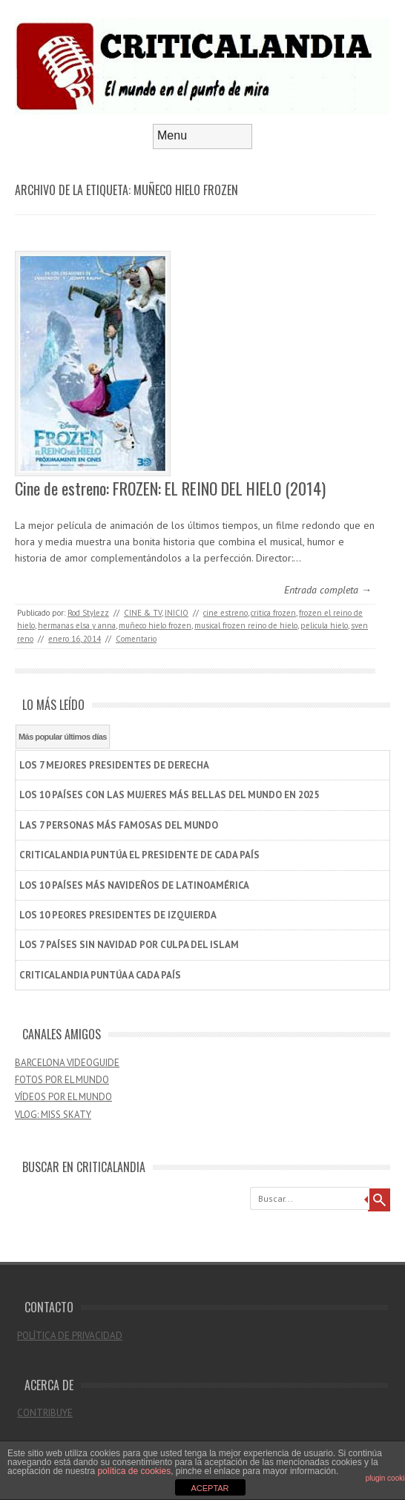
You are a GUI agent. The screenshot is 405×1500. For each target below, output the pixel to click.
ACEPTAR (209, 1488)
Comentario (136, 639)
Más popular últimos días (63, 736)
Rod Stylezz (88, 613)
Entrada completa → (328, 589)
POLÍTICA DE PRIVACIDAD (69, 1335)
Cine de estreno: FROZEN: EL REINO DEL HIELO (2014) (170, 488)
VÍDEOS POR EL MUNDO (63, 1097)
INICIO (176, 613)
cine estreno (225, 613)
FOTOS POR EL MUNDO (62, 1079)
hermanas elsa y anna (77, 625)
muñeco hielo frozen (155, 625)
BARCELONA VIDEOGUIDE (67, 1062)
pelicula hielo (324, 625)
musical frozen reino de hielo (245, 625)
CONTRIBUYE (45, 1413)
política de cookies (134, 1471)
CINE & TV (143, 613)
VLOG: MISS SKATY (53, 1114)
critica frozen (273, 613)
